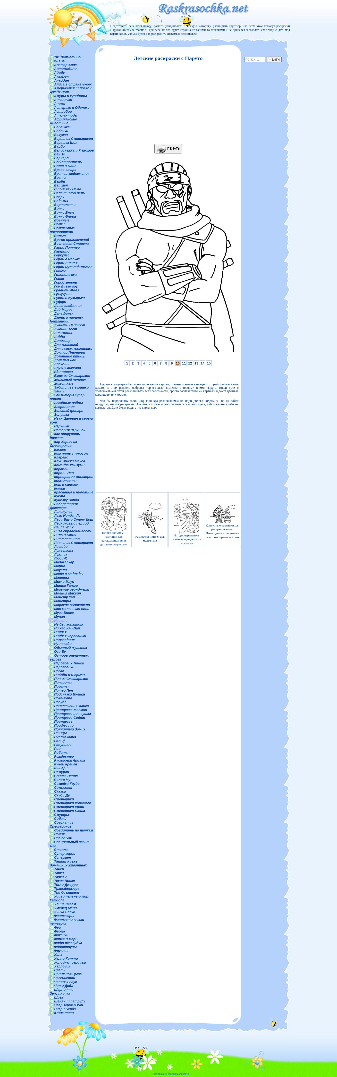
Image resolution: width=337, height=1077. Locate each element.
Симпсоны (63, 787)
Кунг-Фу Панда (66, 500)
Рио (57, 749)
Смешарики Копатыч (72, 803)
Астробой (63, 111)
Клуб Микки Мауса (69, 461)
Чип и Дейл (63, 986)
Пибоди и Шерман (69, 675)
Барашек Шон (65, 142)
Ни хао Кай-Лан (67, 628)
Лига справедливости (73, 531)
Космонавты (65, 481)
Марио (59, 566)
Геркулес (62, 255)
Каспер (60, 449)
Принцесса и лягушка (72, 714)
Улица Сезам (65, 904)
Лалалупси (63, 512)
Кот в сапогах (66, 484)
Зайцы (59, 391)
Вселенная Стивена (71, 244)
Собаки (60, 819)
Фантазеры (64, 916)
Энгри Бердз (65, 1009)
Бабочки (61, 131)
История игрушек (69, 430)
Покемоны (63, 698)
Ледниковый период (71, 523)
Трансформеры (67, 888)
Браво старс (65, 170)
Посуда (60, 702)
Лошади (61, 547)
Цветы (60, 970)
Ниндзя (60, 632)
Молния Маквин (67, 593)
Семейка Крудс (67, 784)
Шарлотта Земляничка (62, 991)
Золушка (61, 414)
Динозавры (64, 341)
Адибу (59, 73)
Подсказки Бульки (69, 694)
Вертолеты (65, 205)
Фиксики (61, 935)
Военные (61, 220)
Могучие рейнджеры (71, 589)
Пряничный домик (69, 729)
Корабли (61, 469)
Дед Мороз (63, 310)
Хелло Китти (66, 958)
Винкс (59, 209)
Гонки (59, 278)
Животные (63, 383)
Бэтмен (61, 185)
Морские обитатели (72, 605)
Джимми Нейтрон (69, 325)
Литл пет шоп (67, 539)
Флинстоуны (65, 947)
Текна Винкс (64, 881)
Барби (59, 146)
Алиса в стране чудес (73, 84)
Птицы (60, 733)
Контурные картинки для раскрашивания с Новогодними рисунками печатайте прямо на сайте (222, 521)
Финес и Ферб (65, 939)
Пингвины (63, 683)
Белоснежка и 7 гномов (74, 150)
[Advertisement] (166, 103)
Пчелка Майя (65, 737)
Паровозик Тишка (69, 663)
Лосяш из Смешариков (73, 543)
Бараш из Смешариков (73, 139)
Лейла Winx (64, 527)
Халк (58, 955)
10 (178, 363)
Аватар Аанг (65, 65)
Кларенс (61, 457)
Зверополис (64, 407)
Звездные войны (68, 403)
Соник (59, 834)
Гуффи (60, 302)
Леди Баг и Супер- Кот (73, 519)
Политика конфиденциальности (171, 1074)
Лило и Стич (65, 535)
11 (184, 363)
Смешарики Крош (69, 807)
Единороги (63, 372)
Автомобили (65, 69)
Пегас (59, 671)
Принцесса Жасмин (70, 710)
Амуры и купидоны (70, 96)
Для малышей (66, 345)
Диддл (59, 337)
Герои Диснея (65, 263)
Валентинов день (69, 193)
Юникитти (64, 1013)
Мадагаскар (64, 562)
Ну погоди (63, 644)
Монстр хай (64, 597)
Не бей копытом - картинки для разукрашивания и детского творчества (113, 521)
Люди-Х (60, 558)
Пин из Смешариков (71, 679)
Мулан (59, 617)
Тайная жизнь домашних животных (68, 863)
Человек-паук (65, 982)
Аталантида (65, 115)
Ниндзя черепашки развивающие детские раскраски (186, 521)
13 (196, 363)
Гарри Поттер (67, 247)
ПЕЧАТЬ (168, 149)
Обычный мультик (70, 648)
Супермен (62, 857)
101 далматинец (68, 57)
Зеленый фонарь (68, 411)
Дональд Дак (65, 360)
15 (209, 363)
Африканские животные (63, 121)
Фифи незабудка (68, 943)
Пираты (61, 686)
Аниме (59, 104)
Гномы (60, 271)
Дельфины (63, 313)
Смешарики (64, 799)
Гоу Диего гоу (66, 286)
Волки (59, 224)
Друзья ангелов (67, 368)
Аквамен (61, 76)
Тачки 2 (60, 877)
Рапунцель (63, 745)
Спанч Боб (63, 838)
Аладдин (61, 80)
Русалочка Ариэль (69, 760)
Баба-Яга (62, 127)
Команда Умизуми (69, 465)
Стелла (61, 850)
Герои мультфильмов (73, 267)
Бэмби (59, 181)
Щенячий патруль (69, 1001)
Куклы (59, 496)
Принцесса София (69, 718)
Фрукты (61, 951)
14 (202, 363)
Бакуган (61, 135)
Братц (60, 177)
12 (190, 363)
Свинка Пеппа (66, 776)
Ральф (60, 741)
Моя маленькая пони (71, 609)
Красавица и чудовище (73, 492)
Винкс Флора (65, 216)
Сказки (60, 791)
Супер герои (64, 854)
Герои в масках (67, 259)
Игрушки (61, 426)
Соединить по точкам (73, 830)
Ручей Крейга (65, 764)
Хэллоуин (62, 966)
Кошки (59, 488)
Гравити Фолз (66, 290)
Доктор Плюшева (69, 352)
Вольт (60, 236)
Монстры (62, 601)
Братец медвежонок (71, 174)
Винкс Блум (64, 212)
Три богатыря (66, 892)
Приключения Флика (71, 706)
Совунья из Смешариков (61, 824)
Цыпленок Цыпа (68, 974)
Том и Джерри (66, 885)
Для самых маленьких (73, 348)
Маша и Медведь (68, 574)
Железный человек (70, 380)
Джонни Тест (65, 329)
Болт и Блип (65, 166)
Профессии (64, 725)
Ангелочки (63, 100)
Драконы (61, 364)
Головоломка (65, 275)
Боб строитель (68, 162)
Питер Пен (63, 690)
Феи (57, 927)
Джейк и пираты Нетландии (66, 319)
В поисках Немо (67, 189)
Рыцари (60, 768)
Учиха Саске (64, 912)
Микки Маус (64, 582)
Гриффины (63, 294)
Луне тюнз (63, 550)
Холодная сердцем (70, 962)
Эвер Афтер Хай (68, 1005)
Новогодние (64, 640)
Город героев (65, 282)
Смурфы (61, 815)
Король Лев (64, 473)
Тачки (59, 873)
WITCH (59, 61)
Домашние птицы (69, 356)
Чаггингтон (64, 978)
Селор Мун (63, 780)
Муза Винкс (64, 613)
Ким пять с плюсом (71, 453)
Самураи (61, 772)
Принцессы (64, 721)
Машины (61, 578)
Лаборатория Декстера (64, 506)
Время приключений (71, 240)
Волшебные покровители (62, 230)
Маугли (60, 570)
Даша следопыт (68, 306)
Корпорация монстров (73, 477)
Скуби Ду (62, 795)
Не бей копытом (68, 624)
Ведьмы (61, 201)
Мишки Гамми (66, 585)
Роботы (61, 753)
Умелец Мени (65, 908)
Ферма (59, 931)
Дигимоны (63, 333)
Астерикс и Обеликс (72, 108)
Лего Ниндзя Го (67, 515)
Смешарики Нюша (69, 811)
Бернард (61, 158)
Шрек (58, 997)
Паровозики (64, 667)
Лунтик (60, 554)
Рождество (64, 756)
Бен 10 (59, 154)
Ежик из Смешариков (72, 376)
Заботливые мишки (71, 387)
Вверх (59, 197)
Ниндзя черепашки (70, 636)
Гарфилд (61, 251)
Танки (59, 869)
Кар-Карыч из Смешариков (63, 444)
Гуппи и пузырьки (69, 298)
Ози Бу (60, 651)
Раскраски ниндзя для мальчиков (150, 521)
